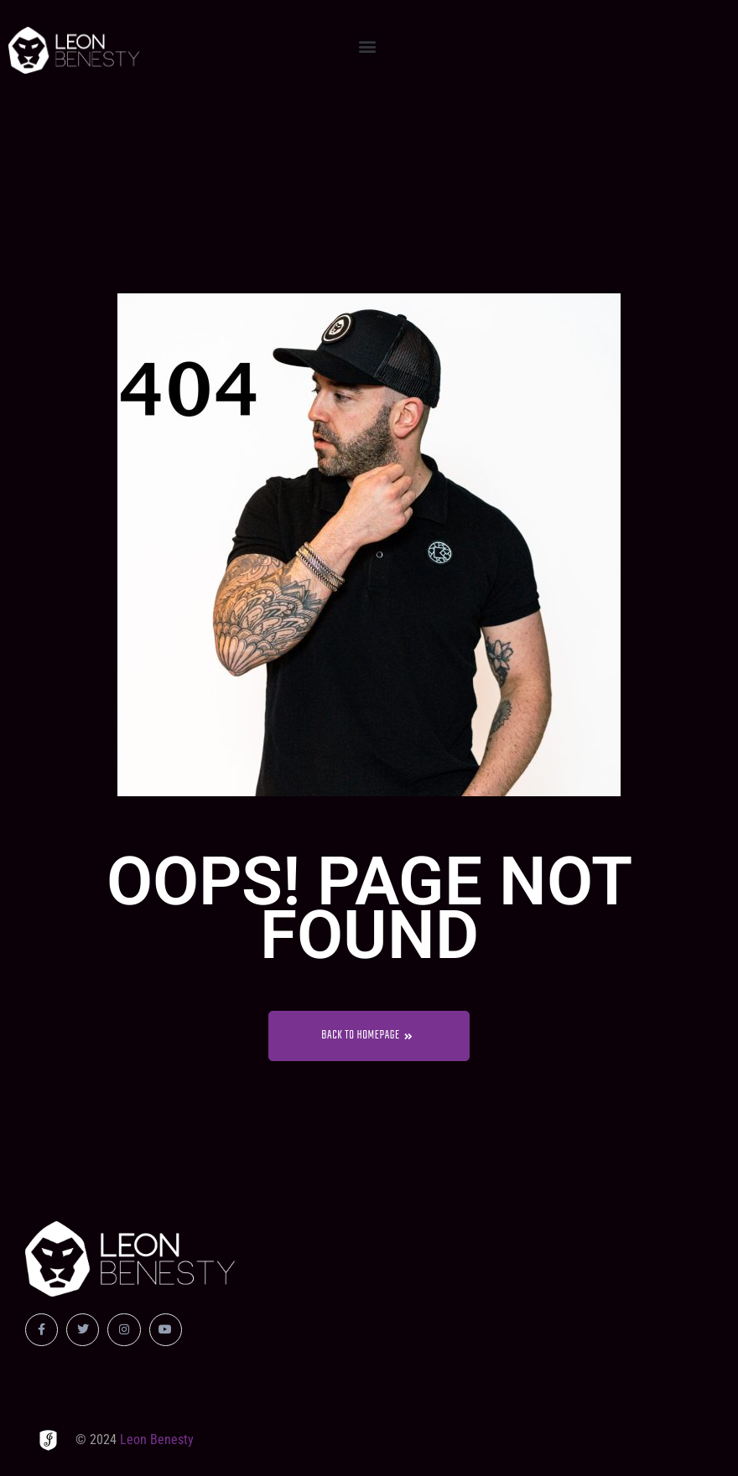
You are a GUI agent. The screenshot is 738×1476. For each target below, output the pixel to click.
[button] (368, 46)
